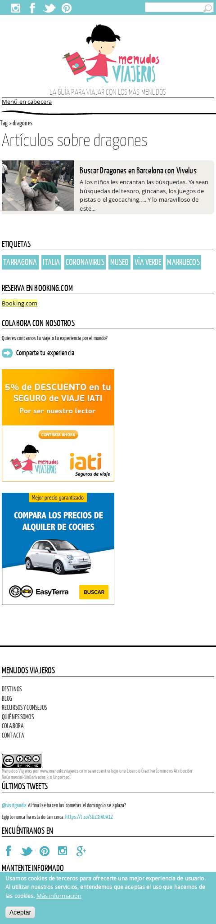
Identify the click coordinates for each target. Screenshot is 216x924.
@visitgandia (14, 805)
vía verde (148, 261)
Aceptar (20, 912)
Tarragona (20, 261)
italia (51, 261)
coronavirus (85, 261)
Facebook (32, 8)
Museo (119, 261)
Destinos (12, 689)
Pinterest (66, 8)
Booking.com (19, 303)
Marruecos (183, 261)
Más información (58, 896)
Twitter (49, 8)
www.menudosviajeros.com (63, 771)
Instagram (15, 8)
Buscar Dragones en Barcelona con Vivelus (138, 170)
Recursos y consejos (24, 707)
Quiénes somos (18, 717)
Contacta (13, 735)
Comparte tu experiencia (45, 353)
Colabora (13, 726)
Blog (7, 698)
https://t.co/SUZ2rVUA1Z (89, 817)
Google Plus (80, 850)
